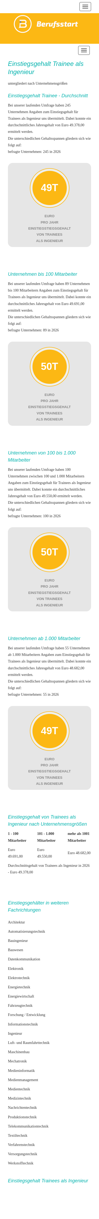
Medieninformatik (21, 1071)
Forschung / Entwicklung (26, 1015)
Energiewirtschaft (21, 996)
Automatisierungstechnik (26, 931)
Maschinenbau (19, 1052)
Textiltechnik (17, 1136)
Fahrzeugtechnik (20, 1006)
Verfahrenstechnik (21, 1145)
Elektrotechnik (19, 978)
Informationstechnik (23, 1024)
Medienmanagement (23, 1080)
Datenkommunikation (24, 959)
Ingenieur (15, 1034)
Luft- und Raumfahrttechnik (29, 1043)
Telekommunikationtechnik (28, 1126)
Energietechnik (19, 987)
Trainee (63, 63)
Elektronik (15, 969)
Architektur (16, 922)
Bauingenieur (18, 941)
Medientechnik (19, 1089)
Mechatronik (17, 1061)
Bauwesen (15, 950)
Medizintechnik (19, 1098)
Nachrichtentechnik (22, 1108)
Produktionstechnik (22, 1117)
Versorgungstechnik (22, 1154)
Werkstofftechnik (21, 1163)
